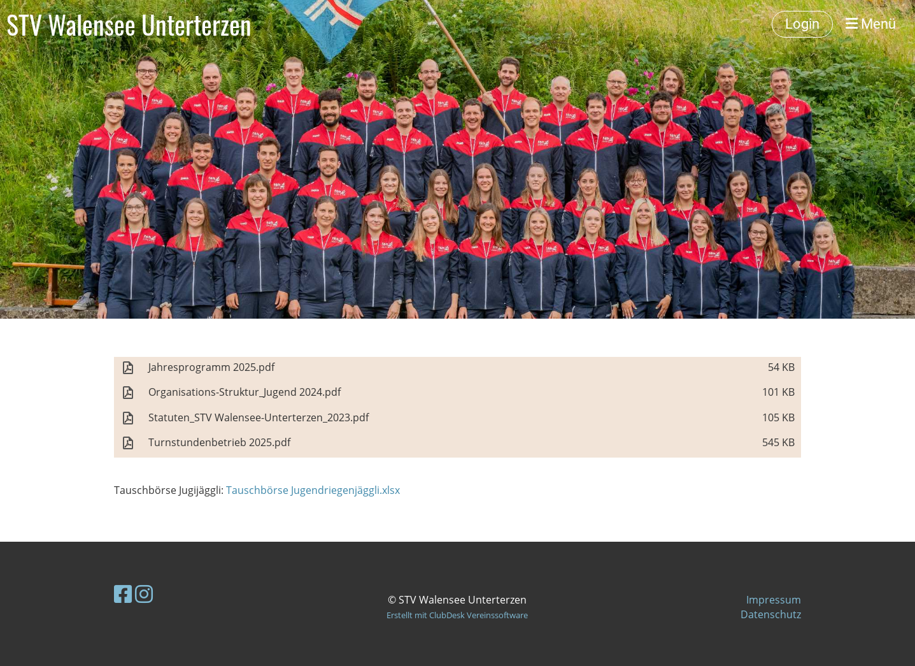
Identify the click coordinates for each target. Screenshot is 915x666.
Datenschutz (771, 614)
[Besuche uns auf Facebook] (123, 593)
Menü (871, 24)
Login (802, 24)
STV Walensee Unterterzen (129, 24)
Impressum (773, 600)
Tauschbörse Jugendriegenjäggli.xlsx (313, 490)
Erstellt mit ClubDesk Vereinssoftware (457, 615)
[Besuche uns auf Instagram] (144, 593)
